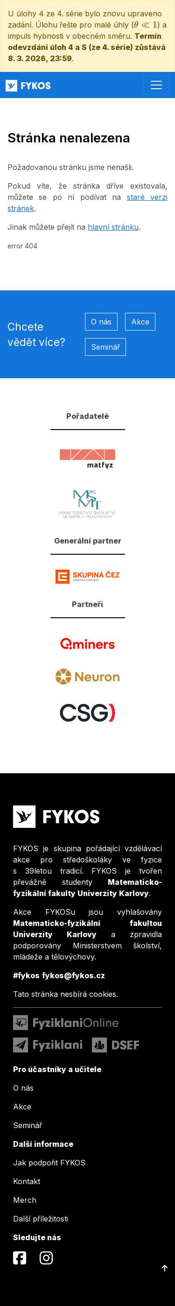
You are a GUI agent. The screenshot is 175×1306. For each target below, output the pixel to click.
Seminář (105, 347)
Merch (24, 1200)
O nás (101, 321)
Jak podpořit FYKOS (49, 1162)
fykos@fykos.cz (73, 975)
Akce (140, 321)
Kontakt (26, 1181)
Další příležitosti (40, 1218)
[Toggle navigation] (156, 85)
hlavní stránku (113, 227)
